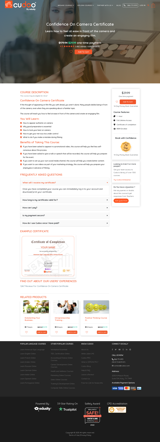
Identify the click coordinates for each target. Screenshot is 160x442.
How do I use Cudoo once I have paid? (41, 223)
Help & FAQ (85, 370)
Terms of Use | (74, 435)
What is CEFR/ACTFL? (89, 362)
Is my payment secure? (34, 215)
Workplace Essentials (59, 349)
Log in (142, 5)
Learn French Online (28, 358)
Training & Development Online (63, 384)
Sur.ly (96, 421)
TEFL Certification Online (60, 354)
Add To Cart (83, 52)
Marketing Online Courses (61, 375)
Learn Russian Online (28, 366)
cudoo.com (92, 416)
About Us (84, 349)
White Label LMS (87, 354)
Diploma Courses (85, 5)
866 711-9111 (130, 5)
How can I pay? (30, 207)
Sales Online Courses (59, 380)
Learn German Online (28, 370)
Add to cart (41, 332)
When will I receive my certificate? (39, 182)
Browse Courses (66, 5)
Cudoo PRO (85, 358)
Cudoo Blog (86, 366)
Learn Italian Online (27, 375)
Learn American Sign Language (32, 349)
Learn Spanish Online (28, 379)
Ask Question (121, 201)
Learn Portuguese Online (29, 383)
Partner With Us (105, 5)
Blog (119, 5)
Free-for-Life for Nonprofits (92, 383)
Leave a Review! (87, 375)
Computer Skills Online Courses (63, 388)
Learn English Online (28, 354)
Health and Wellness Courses (62, 371)
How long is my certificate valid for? (40, 200)
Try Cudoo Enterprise (122, 180)
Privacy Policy (85, 435)
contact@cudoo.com (121, 366)
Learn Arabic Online (27, 362)
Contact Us (85, 379)
